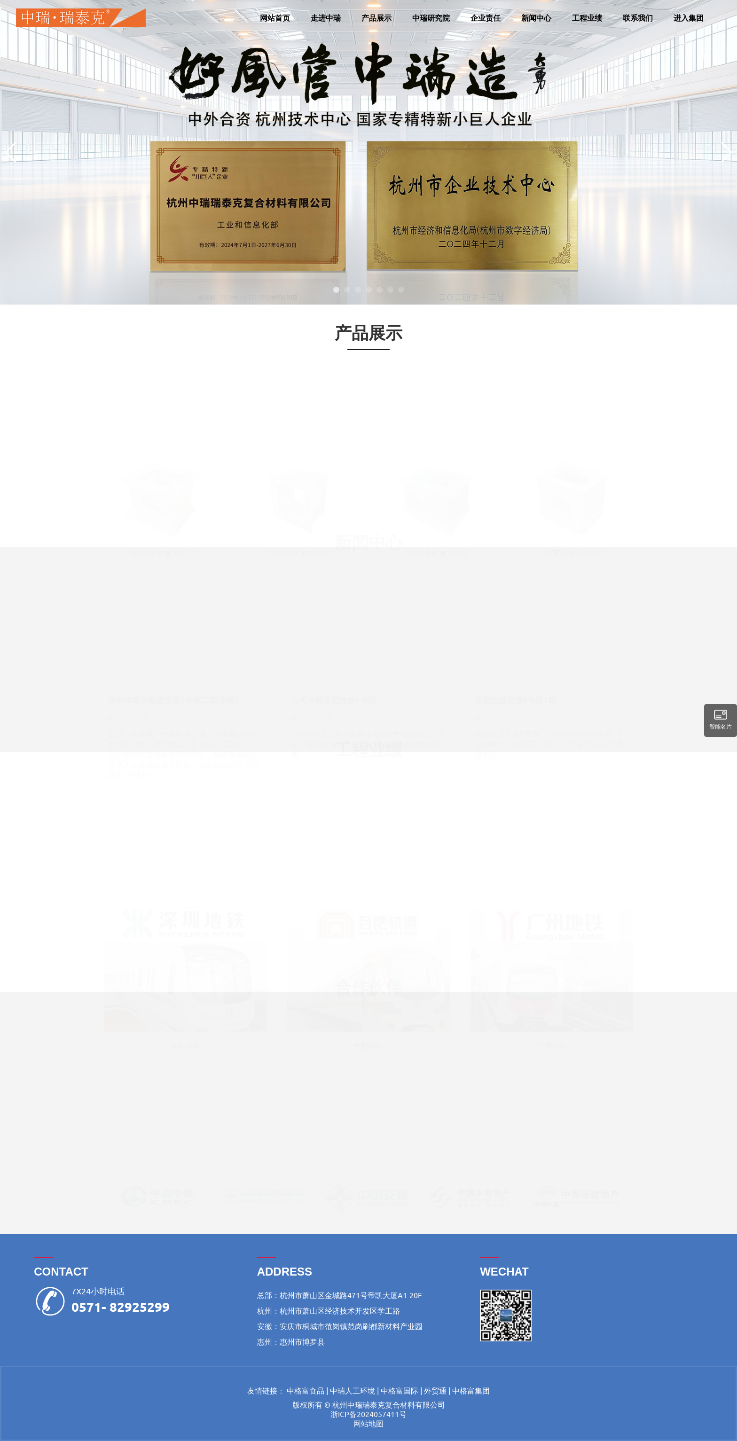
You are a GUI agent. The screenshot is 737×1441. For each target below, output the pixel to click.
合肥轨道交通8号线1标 (515, 696)
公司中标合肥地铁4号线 (333, 696)
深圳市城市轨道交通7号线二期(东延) (173, 696)
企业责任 (485, 18)
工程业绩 (587, 18)
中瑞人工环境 (352, 1390)
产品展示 (376, 18)
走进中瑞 (326, 18)
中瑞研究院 (431, 18)
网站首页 (275, 18)
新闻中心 (536, 18)
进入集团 (689, 18)
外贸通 (435, 1390)
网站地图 (368, 1423)
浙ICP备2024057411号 (368, 1413)
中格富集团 (471, 1390)
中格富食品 (305, 1390)
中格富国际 (399, 1390)
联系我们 (638, 18)
